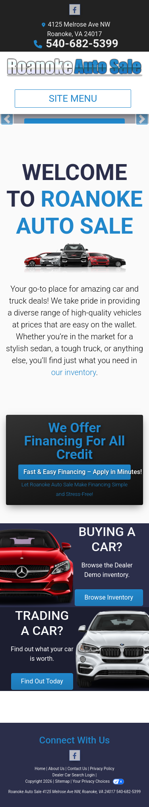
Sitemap (62, 781)
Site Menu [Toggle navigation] (73, 98)
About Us (56, 768)
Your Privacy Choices (98, 781)
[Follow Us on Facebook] (74, 10)
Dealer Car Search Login (73, 775)
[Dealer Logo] (74, 67)
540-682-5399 (82, 43)
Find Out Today (42, 681)
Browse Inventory (109, 597)
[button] (7, 119)
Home (40, 768)
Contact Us (77, 768)
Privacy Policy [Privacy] (102, 768)
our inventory (73, 372)
